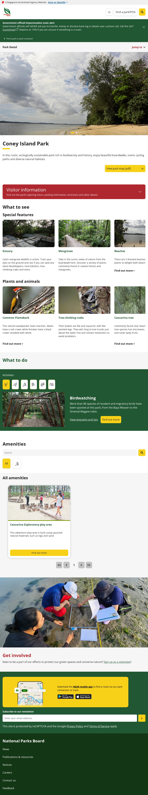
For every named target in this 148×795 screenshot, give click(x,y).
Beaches (119, 251)
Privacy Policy (75, 726)
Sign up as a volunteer (117, 662)
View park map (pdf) (118, 168)
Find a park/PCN (125, 12)
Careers (7, 772)
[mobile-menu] (109, 12)
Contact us (9, 780)
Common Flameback (16, 317)
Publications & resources (18, 757)
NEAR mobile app (83, 686)
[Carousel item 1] (76, 132)
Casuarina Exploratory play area (31, 524)
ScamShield (9, 29)
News (6, 749)
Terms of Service (99, 726)
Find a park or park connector (19, 38)
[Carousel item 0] (72, 132)
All (6, 463)
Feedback (8, 788)
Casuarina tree (124, 317)
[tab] (6, 384)
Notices (7, 765)
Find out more (111, 419)
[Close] (143, 27)
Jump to (137, 47)
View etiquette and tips (84, 419)
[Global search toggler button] (142, 12)
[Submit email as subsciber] (141, 718)
